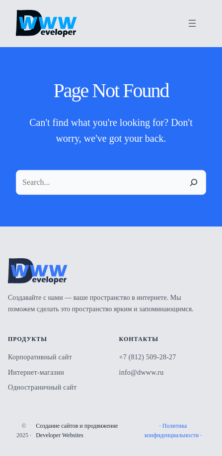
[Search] (194, 182)
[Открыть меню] (192, 23)
